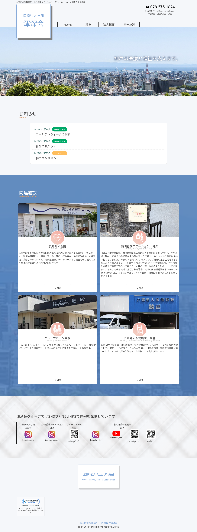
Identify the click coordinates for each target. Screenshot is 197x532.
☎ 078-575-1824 (160, 6)
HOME (68, 24)
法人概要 (109, 24)
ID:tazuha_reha (95, 436)
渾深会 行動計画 (109, 522)
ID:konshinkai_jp (28, 436)
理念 (88, 24)
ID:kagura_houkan (51, 436)
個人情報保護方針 (88, 522)
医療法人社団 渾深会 (98, 476)
